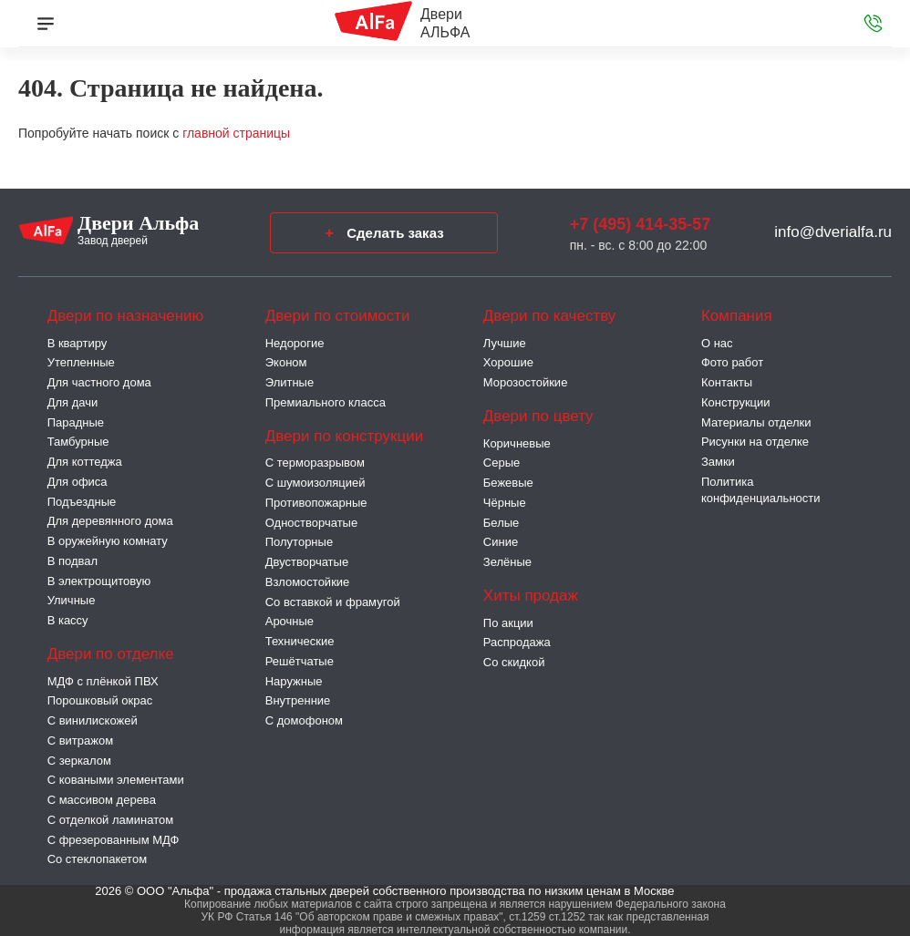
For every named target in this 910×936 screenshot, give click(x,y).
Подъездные (82, 502)
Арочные (289, 621)
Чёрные (504, 502)
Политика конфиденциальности (761, 490)
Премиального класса (325, 402)
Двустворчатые (306, 562)
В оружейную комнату (107, 541)
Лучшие (504, 343)
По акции (508, 623)
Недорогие (295, 343)
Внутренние (298, 700)
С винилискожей (92, 720)
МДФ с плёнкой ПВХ (103, 681)
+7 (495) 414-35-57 (640, 224)
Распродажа (517, 642)
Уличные (71, 600)
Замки (718, 461)
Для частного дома (99, 382)
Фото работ (732, 362)
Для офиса (77, 482)
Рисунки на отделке (755, 441)
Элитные (289, 382)
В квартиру (77, 343)
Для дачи (72, 402)
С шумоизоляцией (315, 482)
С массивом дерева (101, 800)
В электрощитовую (99, 581)
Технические (300, 641)
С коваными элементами (115, 780)
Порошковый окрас (100, 700)
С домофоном (304, 720)
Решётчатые (299, 661)
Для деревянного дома (110, 521)
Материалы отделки (756, 422)
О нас (717, 343)
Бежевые (508, 482)
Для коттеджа (84, 461)
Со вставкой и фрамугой (332, 602)
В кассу (67, 620)
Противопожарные (316, 502)
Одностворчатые (311, 523)
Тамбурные (78, 441)
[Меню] (45, 23)
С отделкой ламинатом (110, 820)
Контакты (726, 382)
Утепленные (81, 362)
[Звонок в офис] (873, 24)
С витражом (80, 740)
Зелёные (507, 562)
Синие (500, 542)
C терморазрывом (315, 462)
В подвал (72, 561)
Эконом (286, 362)
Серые (501, 462)
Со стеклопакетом (97, 859)
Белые (501, 523)
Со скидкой (514, 662)
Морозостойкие (525, 382)
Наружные (294, 681)
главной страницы (236, 133)
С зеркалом (79, 760)
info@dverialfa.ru (833, 232)
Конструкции (735, 402)
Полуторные (299, 542)
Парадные (75, 422)
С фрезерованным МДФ (113, 840)
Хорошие (508, 362)
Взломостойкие (307, 582)
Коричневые (517, 443)
